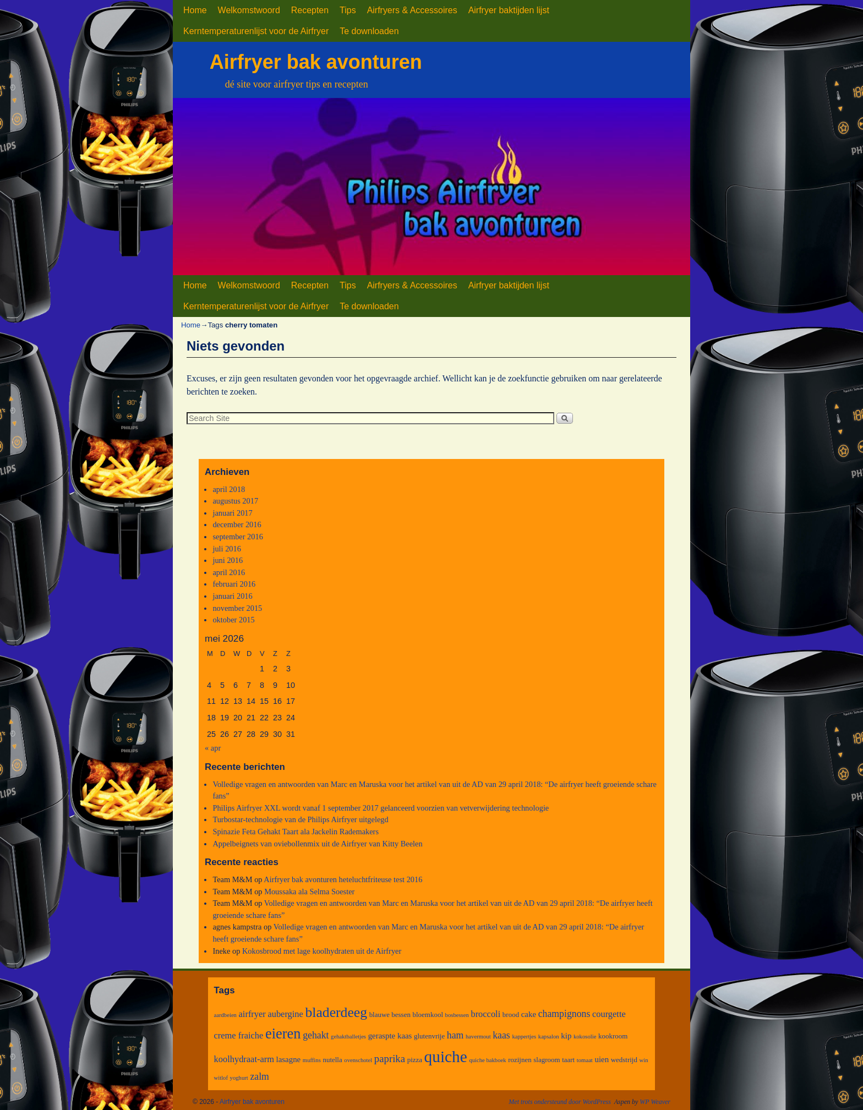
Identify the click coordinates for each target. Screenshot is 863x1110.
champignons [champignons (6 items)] (564, 1013)
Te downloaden (369, 31)
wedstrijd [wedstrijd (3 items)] (624, 1060)
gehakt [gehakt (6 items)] (316, 1035)
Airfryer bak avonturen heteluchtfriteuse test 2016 (343, 879)
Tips (348, 10)
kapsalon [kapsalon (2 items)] (548, 1037)
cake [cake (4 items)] (528, 1014)
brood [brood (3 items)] (510, 1014)
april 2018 (228, 489)
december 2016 (236, 524)
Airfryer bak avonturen (316, 62)
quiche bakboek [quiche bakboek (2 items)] (487, 1060)
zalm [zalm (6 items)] (259, 1076)
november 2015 (237, 608)
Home (195, 10)
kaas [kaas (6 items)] (501, 1035)
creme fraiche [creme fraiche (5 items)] (239, 1035)
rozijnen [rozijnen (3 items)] (520, 1060)
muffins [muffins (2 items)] (312, 1060)
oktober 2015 (233, 619)
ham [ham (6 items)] (455, 1035)
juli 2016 (226, 548)
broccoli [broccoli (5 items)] (485, 1014)
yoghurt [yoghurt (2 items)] (239, 1078)
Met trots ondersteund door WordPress (560, 1102)
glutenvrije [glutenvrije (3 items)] (429, 1036)
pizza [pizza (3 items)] (414, 1060)
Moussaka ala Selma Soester (309, 891)
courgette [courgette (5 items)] (609, 1014)
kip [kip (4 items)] (566, 1035)
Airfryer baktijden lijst (508, 10)
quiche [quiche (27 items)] (445, 1056)
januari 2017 (232, 512)
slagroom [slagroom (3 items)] (546, 1060)
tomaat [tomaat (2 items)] (585, 1060)
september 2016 (237, 536)
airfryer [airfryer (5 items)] (252, 1014)
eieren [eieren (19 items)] (283, 1033)
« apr (213, 747)
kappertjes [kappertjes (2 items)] (524, 1037)
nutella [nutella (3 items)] (332, 1060)
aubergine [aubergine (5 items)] (285, 1014)
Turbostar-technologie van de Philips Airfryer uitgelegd (300, 819)
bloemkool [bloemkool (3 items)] (428, 1014)
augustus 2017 (235, 500)
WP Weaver (655, 1102)
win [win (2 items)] (644, 1060)
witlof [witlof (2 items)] (221, 1078)
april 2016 (228, 572)
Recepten (310, 10)
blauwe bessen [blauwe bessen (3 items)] (390, 1014)
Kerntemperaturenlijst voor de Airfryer (256, 31)
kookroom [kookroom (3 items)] (612, 1036)
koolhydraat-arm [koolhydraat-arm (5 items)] (244, 1059)
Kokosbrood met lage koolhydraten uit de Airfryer (321, 951)
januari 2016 (232, 596)
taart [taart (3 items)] (568, 1060)
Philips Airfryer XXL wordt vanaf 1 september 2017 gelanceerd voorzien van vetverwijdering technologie (380, 807)
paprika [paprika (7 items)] (389, 1058)
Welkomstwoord (249, 10)
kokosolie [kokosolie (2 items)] (584, 1037)
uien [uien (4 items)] (601, 1059)
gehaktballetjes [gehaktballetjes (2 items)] (348, 1037)
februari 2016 (233, 583)
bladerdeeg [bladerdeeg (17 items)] (336, 1012)
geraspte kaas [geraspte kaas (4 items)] (390, 1035)
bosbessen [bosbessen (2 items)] (457, 1015)
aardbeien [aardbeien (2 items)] (225, 1015)
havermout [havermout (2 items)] (478, 1037)
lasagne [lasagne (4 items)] (288, 1059)
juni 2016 (227, 560)
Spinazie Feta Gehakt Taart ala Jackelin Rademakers (295, 831)
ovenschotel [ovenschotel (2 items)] (358, 1060)
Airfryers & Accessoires (412, 10)
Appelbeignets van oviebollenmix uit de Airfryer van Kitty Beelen (317, 843)
